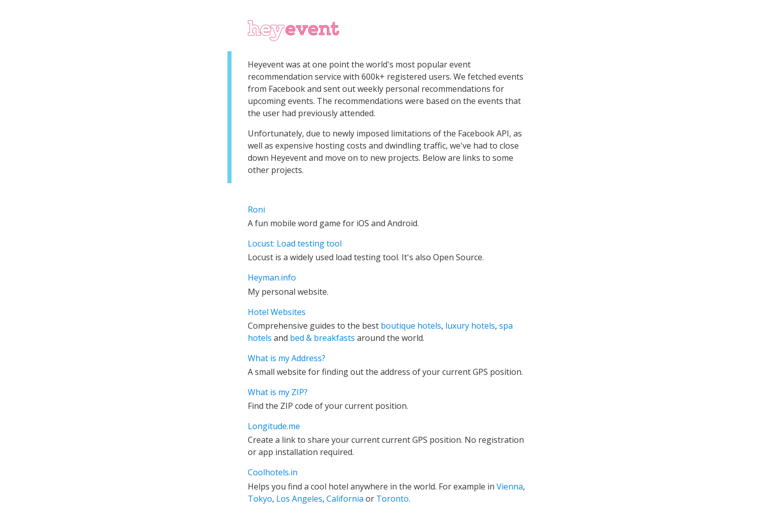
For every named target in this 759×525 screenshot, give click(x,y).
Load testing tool (309, 243)
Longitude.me (274, 426)
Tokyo (260, 498)
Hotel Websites (277, 312)
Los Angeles (299, 498)
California (345, 498)
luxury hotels (470, 325)
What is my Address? (286, 358)
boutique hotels (411, 325)
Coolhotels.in (273, 472)
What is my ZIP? (278, 392)
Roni (256, 209)
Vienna (510, 486)
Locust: (262, 243)
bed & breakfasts (322, 337)
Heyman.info (272, 277)
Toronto (392, 498)
